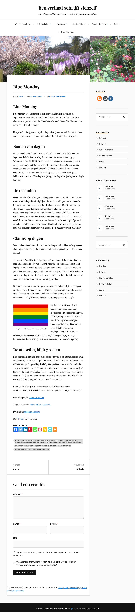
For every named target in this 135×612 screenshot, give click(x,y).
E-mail (54, 524)
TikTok (19, 419)
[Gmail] (40, 429)
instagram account (31, 412)
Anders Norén (92, 609)
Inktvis (80, 469)
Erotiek (102, 138)
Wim (21, 97)
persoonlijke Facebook (40, 404)
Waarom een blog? (23, 24)
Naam (16, 524)
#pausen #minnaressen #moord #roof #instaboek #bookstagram (43, 446)
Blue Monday (30, 86)
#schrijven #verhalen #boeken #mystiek (32, 449)
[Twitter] (20, 429)
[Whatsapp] (35, 429)
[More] (55, 429)
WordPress (64, 609)
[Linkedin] (25, 429)
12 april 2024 (37, 97)
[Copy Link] (45, 429)
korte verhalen (42, 24)
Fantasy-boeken (99, 24)
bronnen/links (67, 32)
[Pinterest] (30, 429)
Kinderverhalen (79, 24)
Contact (116, 24)
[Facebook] (15, 429)
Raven (16, 469)
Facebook (61, 24)
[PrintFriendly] (50, 429)
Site (15, 538)
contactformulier (36, 397)
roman (102, 161)
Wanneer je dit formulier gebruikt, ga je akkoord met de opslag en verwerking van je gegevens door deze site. (46, 564)
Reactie (17, 494)
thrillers (102, 167)
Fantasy (102, 144)
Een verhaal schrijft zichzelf (67, 7)
